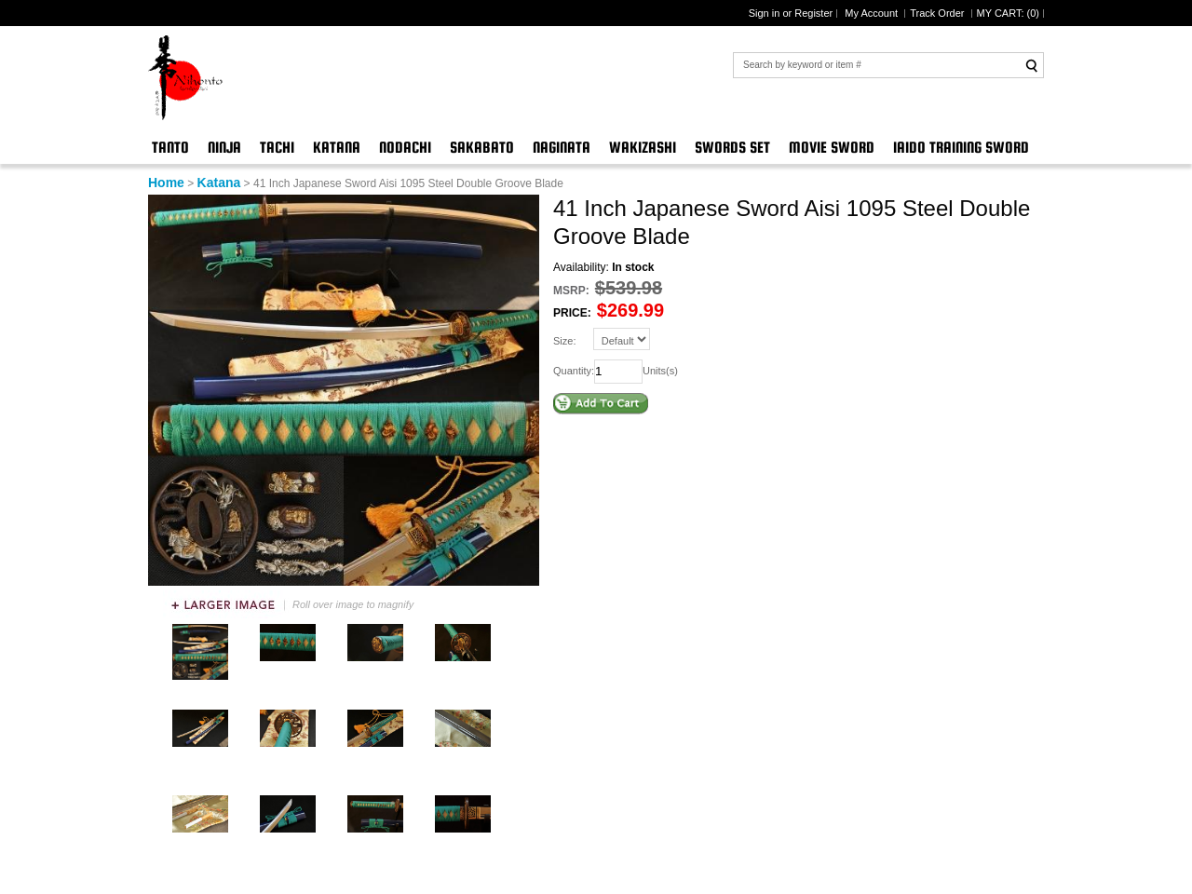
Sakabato (482, 147)
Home (166, 182)
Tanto (170, 147)
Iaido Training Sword (961, 147)
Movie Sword (831, 147)
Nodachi (405, 147)
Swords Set (732, 147)
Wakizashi (642, 147)
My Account (873, 13)
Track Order (938, 13)
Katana (336, 147)
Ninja (224, 147)
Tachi (277, 147)
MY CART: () (1008, 13)
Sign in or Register (791, 13)
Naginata (561, 147)
